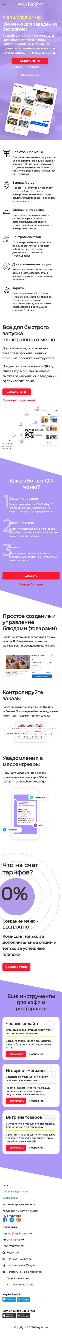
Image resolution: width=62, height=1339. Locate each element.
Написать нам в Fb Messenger (22, 1271)
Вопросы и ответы (17, 1278)
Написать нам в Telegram (19, 1265)
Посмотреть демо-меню (19, 400)
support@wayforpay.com (17, 1233)
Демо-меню (30, 75)
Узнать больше (31, 584)
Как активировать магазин (18, 1204)
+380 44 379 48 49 (13, 1239)
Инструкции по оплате (20, 1284)
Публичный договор (15, 1191)
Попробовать (16, 1053)
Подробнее (36, 1053)
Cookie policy (10, 1197)
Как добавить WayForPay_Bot (20, 1210)
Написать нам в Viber (17, 1258)
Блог (5, 1185)
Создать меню (30, 60)
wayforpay (10, 1252)
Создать (31, 576)
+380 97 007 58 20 (12, 1246)
